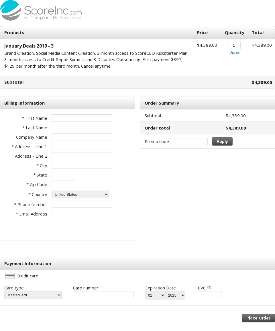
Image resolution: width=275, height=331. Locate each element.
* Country (37, 194)
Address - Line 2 (31, 156)
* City (41, 165)
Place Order (258, 318)
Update (234, 52)
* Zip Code (36, 184)
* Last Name (34, 127)
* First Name (34, 118)
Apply (222, 141)
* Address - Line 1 (29, 146)
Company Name (31, 137)
